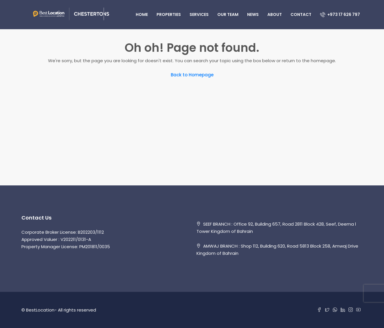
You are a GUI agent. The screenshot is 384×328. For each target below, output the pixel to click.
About (274, 14)
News (253, 14)
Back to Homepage (192, 75)
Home (142, 14)
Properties (169, 14)
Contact (301, 14)
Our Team (227, 14)
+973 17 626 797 (340, 14)
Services (199, 14)
